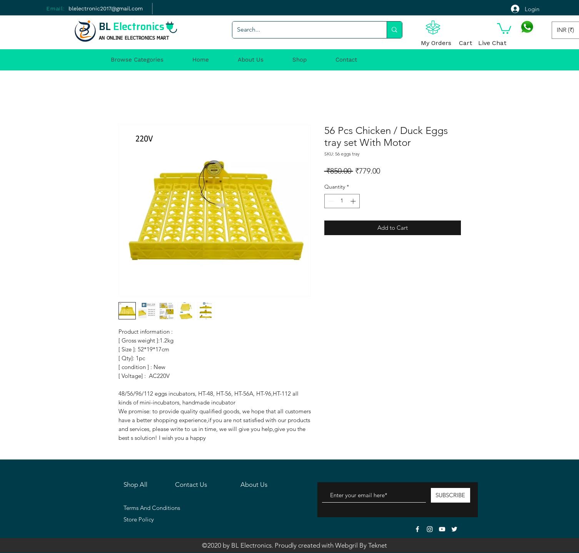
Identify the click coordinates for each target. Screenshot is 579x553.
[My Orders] (436, 43)
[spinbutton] (342, 201)
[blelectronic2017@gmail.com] (105, 8)
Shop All (135, 484)
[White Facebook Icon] (417, 529)
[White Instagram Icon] (430, 529)
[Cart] (465, 43)
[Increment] (354, 201)
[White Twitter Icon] (454, 529)
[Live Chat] (492, 43)
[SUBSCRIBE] (450, 495)
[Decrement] (330, 201)
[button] (504, 28)
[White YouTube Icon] (442, 529)
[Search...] (304, 30)
